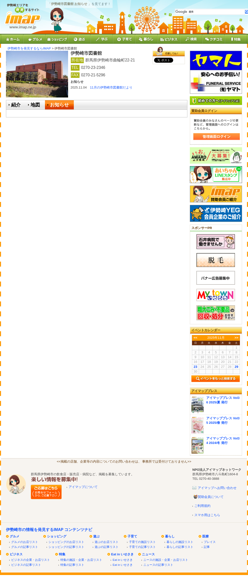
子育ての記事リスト (142, 546)
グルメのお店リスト (24, 541)
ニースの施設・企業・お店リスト (165, 559)
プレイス (210, 541)
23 (195, 367)
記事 (207, 546)
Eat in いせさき (122, 554)
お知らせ (59, 104)
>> (236, 337)
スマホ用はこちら (207, 515)
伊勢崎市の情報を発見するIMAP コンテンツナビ (49, 530)
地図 (35, 104)
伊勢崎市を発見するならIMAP (29, 48)
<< (195, 337)
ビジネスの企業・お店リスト (30, 559)
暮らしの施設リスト (179, 541)
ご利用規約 (202, 506)
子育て (132, 536)
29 (236, 367)
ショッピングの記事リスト (66, 546)
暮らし (170, 536)
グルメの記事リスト (24, 546)
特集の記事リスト (72, 564)
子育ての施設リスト (142, 541)
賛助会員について (211, 497)
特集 (62, 554)
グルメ (14, 536)
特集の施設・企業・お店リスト (81, 559)
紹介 (16, 104)
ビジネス (16, 554)
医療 (205, 536)
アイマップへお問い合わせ (217, 488)
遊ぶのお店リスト (107, 541)
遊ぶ (96, 536)
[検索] (210, 11)
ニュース (148, 554)
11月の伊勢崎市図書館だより (111, 87)
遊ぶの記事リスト (107, 546)
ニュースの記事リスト (158, 564)
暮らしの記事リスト (179, 546)
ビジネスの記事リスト (26, 564)
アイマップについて (83, 487)
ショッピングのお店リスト (66, 541)
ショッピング (56, 536)
